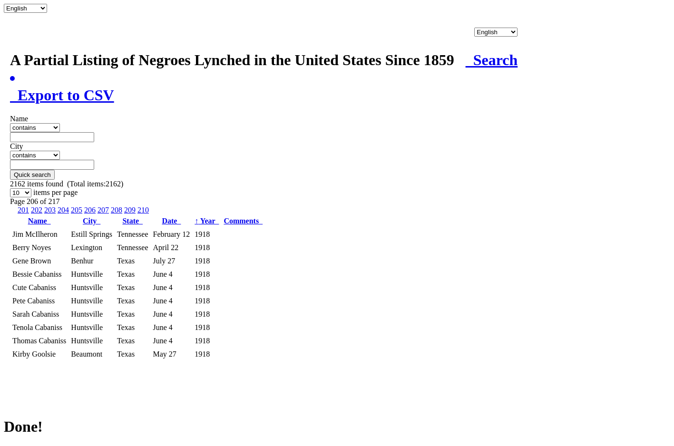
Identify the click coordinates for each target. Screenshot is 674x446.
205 (76, 210)
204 (63, 210)
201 (23, 210)
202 (36, 210)
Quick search (32, 174)
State (132, 221)
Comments (243, 221)
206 (90, 210)
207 (103, 210)
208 (116, 210)
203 (50, 210)
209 (130, 210)
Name (39, 221)
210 (143, 210)
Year (207, 221)
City (91, 221)
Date (171, 221)
